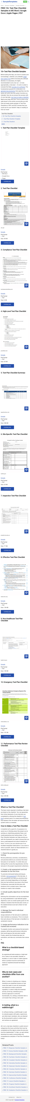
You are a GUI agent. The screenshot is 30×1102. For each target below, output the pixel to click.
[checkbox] (1, 1)
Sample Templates (19, 1099)
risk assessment (11, 876)
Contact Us (12, 1097)
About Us (18, 1097)
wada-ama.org (4, 596)
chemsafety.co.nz (5, 721)
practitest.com (4, 350)
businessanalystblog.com (7, 289)
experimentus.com (5, 412)
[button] (28, 1)
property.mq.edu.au (5, 535)
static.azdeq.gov (4, 785)
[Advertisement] (15, 30)
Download (7, 181)
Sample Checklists (20, 5)
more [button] (3, 124)
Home (2, 5)
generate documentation (8, 91)
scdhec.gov (3, 473)
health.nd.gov (4, 660)
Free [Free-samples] (25, 1)
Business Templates (9, 5)
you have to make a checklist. (20, 97)
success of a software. (18, 87)
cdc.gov (2, 227)
